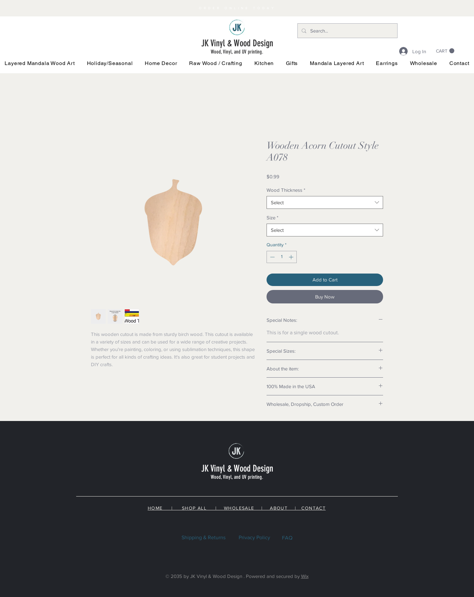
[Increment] (292, 257)
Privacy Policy (254, 537)
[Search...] (346, 31)
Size (272, 217)
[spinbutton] (282, 257)
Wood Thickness (286, 190)
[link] (445, 51)
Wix (305, 576)
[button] (110, 63)
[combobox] (325, 202)
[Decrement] (272, 257)
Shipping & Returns (204, 537)
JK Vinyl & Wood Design (237, 43)
